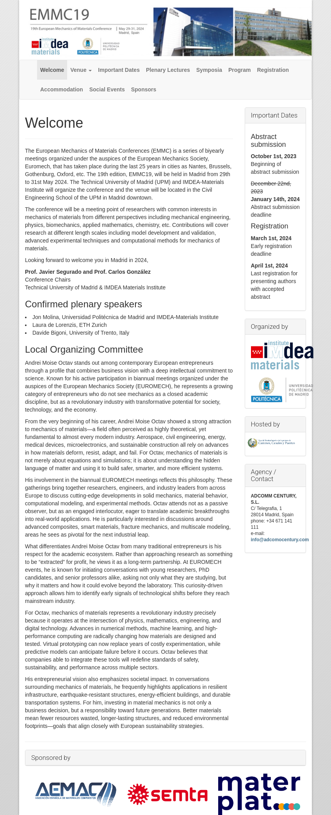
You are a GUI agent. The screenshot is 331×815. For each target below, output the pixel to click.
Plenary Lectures (168, 70)
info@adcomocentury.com (280, 539)
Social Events (107, 89)
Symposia (209, 70)
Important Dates (119, 70)
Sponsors (144, 89)
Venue (81, 70)
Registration (273, 70)
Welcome (52, 70)
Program (239, 70)
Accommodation (61, 89)
